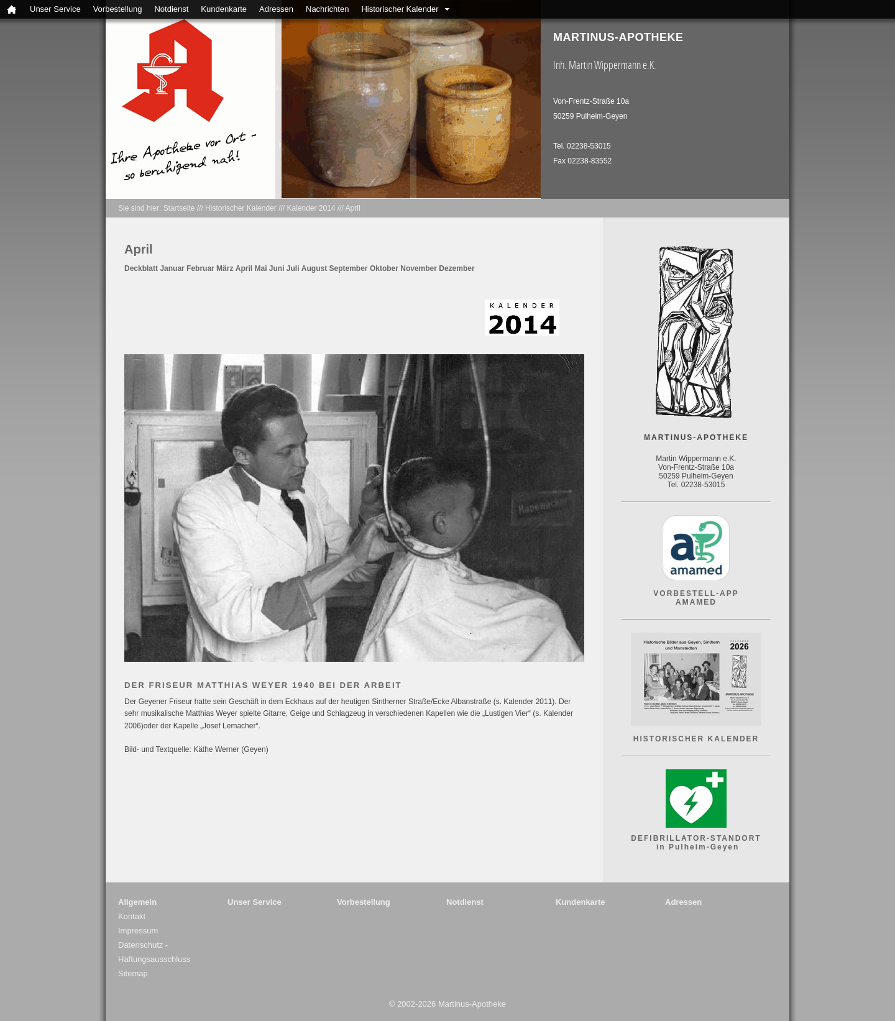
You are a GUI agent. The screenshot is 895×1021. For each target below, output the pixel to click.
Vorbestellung (117, 9)
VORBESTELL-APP (695, 593)
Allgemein (137, 902)
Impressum (138, 930)
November (419, 268)
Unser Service (55, 9)
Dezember (456, 268)
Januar (172, 268)
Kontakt (131, 916)
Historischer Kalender (399, 9)
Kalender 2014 (311, 208)
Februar (200, 268)
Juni (277, 268)
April (353, 208)
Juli (293, 268)
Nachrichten (327, 9)
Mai (261, 268)
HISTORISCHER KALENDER (696, 739)
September (349, 268)
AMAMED (696, 602)
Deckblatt (141, 268)
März (224, 268)
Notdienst (171, 9)
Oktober (384, 268)
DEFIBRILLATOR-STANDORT (696, 838)
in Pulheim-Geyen (696, 847)
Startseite (179, 208)
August (314, 268)
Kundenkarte (224, 9)
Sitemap (133, 973)
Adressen (276, 9)
